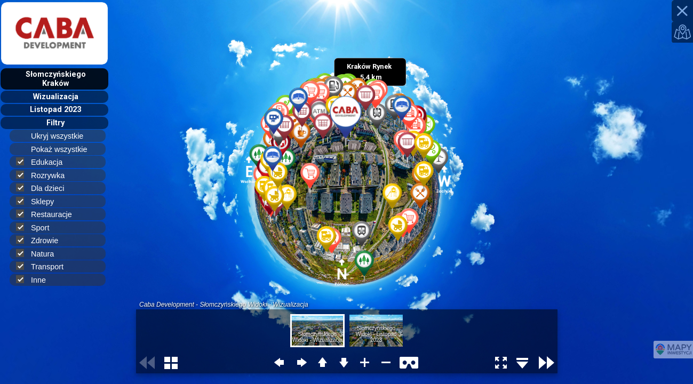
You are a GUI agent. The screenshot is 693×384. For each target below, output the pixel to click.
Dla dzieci (44, 188)
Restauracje (48, 214)
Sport (37, 227)
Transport (44, 266)
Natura (39, 253)
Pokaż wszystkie (64, 149)
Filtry (55, 122)
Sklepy (39, 201)
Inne (35, 279)
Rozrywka (45, 175)
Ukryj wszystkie (61, 136)
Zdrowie (41, 240)
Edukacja (43, 161)
